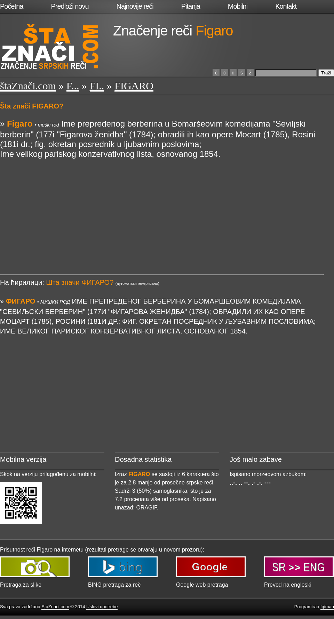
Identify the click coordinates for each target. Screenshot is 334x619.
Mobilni (237, 6)
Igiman (327, 606)
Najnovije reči (135, 6)
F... (72, 85)
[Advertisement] (162, 207)
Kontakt (285, 6)
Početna (11, 6)
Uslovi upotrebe (102, 606)
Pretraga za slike (20, 585)
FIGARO (133, 85)
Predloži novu (69, 6)
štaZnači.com (28, 85)
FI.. (97, 85)
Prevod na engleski (287, 585)
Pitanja (190, 6)
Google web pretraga (202, 585)
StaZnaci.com (55, 606)
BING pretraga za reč (114, 585)
